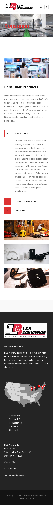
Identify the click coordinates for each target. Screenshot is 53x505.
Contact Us (9, 462)
